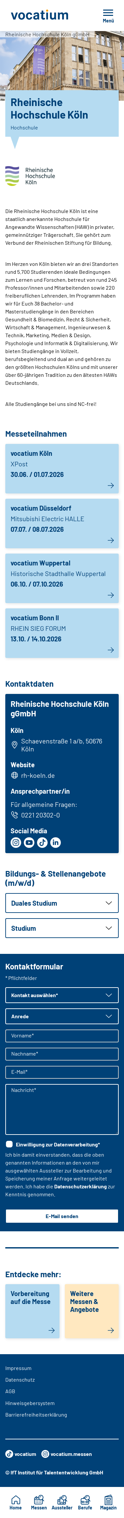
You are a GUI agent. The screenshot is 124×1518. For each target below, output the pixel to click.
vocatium (20, 1454)
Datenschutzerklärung (80, 1186)
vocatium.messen (66, 1454)
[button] (62, 903)
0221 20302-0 (35, 815)
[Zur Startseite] (46, 15)
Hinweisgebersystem (30, 1403)
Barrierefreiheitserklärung (36, 1414)
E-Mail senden (62, 1216)
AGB (10, 1391)
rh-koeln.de (38, 775)
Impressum (18, 1368)
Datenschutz (20, 1379)
